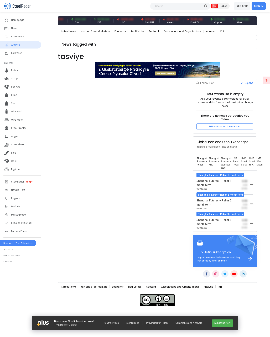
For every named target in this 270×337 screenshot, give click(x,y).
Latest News (68, 31)
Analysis (211, 31)
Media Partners (11, 255)
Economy (120, 31)
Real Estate (137, 31)
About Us (8, 249)
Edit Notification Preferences (225, 126)
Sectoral (154, 31)
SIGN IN (258, 6)
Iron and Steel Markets (94, 31)
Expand (247, 83)
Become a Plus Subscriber (18, 243)
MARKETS (8, 63)
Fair (222, 31)
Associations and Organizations (182, 31)
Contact (7, 261)
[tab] (202, 161)
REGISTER (242, 6)
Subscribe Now (222, 323)
